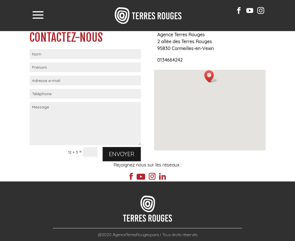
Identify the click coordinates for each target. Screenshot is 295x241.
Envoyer (122, 154)
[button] (211, 76)
